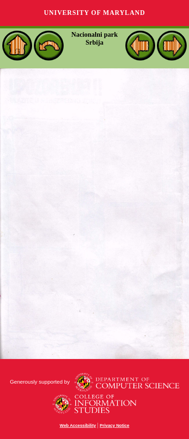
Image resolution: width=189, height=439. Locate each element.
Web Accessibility (78, 425)
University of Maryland (94, 12)
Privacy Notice (115, 425)
